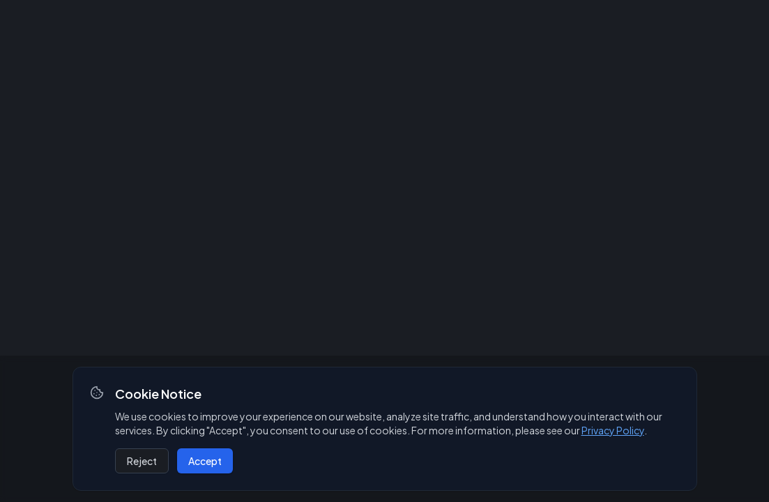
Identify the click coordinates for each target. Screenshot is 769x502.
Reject (142, 461)
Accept (205, 461)
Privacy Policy (612, 430)
